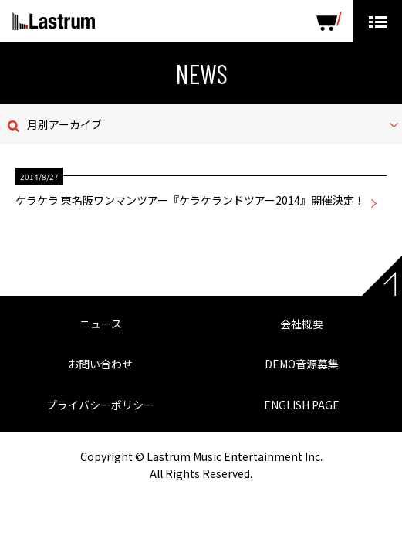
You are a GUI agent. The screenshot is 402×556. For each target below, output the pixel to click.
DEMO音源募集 (302, 363)
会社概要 (301, 323)
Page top (382, 276)
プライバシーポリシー (100, 404)
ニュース (100, 323)
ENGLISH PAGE (302, 404)
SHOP (329, 21)
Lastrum (53, 21)
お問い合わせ (100, 363)
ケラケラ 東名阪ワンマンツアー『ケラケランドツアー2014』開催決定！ (190, 200)
